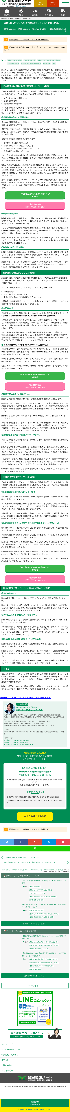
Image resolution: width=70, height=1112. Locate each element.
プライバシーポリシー (10, 1049)
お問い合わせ (7, 1065)
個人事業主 (46, 63)
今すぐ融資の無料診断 (35, 816)
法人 (54, 63)
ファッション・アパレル (37, 893)
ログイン (53, 3)
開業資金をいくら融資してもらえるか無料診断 (29, 40)
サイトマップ (7, 1044)
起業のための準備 (35, 948)
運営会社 (5, 1060)
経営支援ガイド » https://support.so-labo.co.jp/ (18, 744)
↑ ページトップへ (35, 986)
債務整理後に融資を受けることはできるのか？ (23, 857)
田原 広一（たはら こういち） (29, 710)
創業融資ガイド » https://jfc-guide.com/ (16, 742)
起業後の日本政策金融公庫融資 (31, 63)
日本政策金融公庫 (29, 60)
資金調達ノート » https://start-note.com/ (16, 740)
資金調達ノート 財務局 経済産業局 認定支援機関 (17, 3)
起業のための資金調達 (15, 60)
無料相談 (34, 15)
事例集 (63, 15)
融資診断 (35, 1103)
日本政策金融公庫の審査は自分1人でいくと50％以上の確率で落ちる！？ (34, 48)
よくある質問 (7, 1071)
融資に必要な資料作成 (36, 900)
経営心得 (46, 948)
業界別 (21, 15)
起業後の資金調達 (13, 63)
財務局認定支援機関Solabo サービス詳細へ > (35, 1109)
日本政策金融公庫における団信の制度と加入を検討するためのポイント (29, 862)
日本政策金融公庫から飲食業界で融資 (41, 917)
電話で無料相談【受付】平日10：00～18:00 (35, 205)
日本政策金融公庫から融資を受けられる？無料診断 (35, 195)
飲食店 (56, 914)
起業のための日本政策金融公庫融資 (49, 60)
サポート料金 (49, 15)
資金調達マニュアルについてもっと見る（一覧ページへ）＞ (25, 698)
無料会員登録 (40, 3)
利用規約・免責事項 (9, 1055)
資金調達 (6, 15)
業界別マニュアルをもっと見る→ (35, 924)
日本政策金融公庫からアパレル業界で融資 (42, 896)
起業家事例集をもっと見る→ (35, 976)
